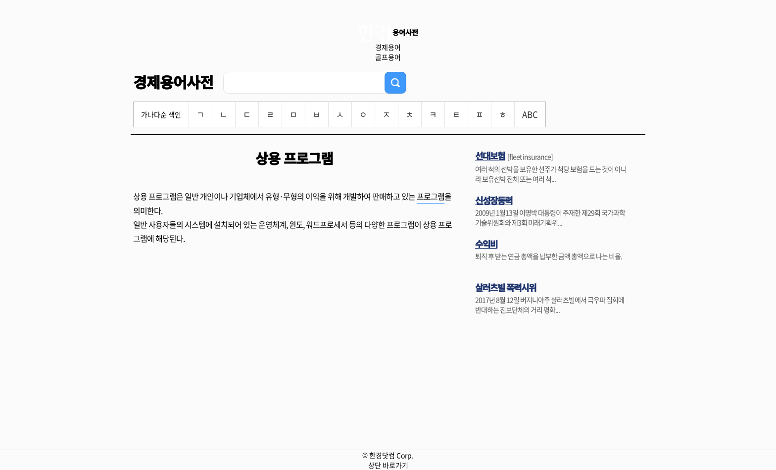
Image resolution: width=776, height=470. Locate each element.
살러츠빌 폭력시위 (505, 287)
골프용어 (388, 57)
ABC (530, 114)
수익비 (486, 243)
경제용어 (388, 47)
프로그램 (430, 196)
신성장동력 (493, 200)
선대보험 (490, 155)
